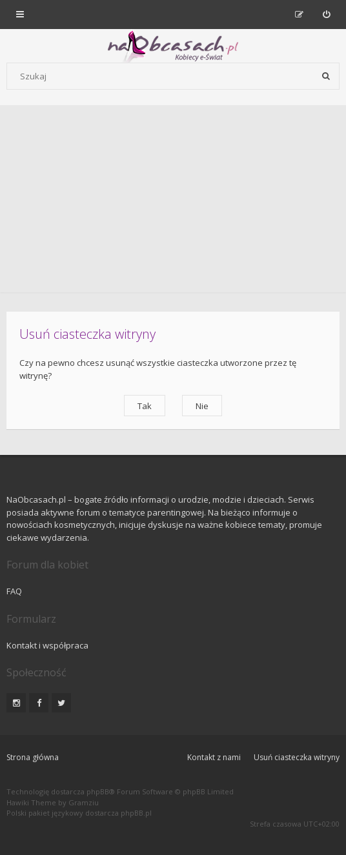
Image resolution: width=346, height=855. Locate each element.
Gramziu (83, 802)
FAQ (14, 591)
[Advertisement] (173, 202)
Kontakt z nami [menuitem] (214, 757)
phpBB (97, 791)
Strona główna (32, 757)
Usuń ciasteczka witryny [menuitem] (297, 757)
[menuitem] (326, 14)
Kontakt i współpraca (47, 645)
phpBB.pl (136, 813)
